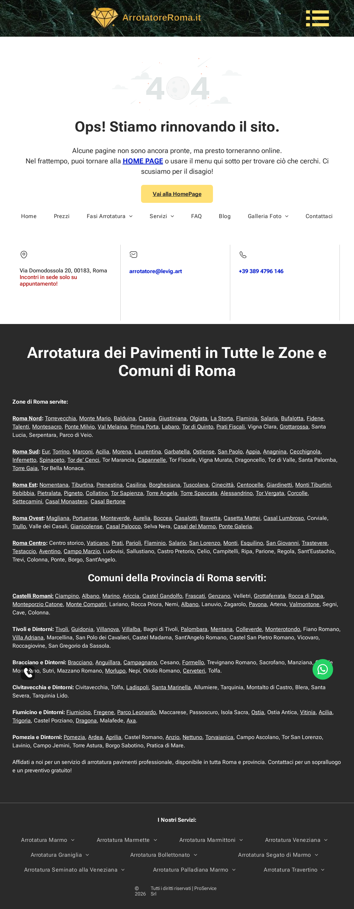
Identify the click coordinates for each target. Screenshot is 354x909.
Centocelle (250, 485)
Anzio (172, 737)
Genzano (219, 596)
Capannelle (152, 460)
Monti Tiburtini (313, 485)
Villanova (107, 629)
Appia (253, 451)
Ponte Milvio (80, 426)
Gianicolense (87, 526)
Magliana (57, 518)
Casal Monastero (66, 501)
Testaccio (24, 551)
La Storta (222, 418)
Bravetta (210, 518)
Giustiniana (173, 418)
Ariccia (131, 596)
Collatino (97, 493)
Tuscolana (195, 485)
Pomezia (74, 737)
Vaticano (98, 543)
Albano (90, 596)
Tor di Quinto (197, 426)
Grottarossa (294, 426)
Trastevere (314, 543)
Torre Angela (161, 493)
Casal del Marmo (195, 526)
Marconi (83, 451)
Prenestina (109, 485)
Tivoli (61, 629)
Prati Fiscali (230, 426)
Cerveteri (194, 670)
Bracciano (80, 662)
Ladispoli (137, 687)
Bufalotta (292, 418)
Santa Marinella (171, 687)
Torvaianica (219, 737)
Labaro (170, 426)
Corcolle (297, 493)
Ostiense (204, 451)
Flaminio (155, 543)
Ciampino (67, 596)
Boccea (162, 518)
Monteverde (115, 518)
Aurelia (141, 518)
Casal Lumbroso (283, 518)
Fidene (315, 418)
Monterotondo (282, 629)
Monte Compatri (86, 604)
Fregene (104, 712)
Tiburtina (82, 485)
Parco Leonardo (136, 712)
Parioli (133, 543)
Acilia (102, 451)
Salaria (269, 418)
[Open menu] (317, 18)
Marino (111, 596)
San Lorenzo (204, 543)
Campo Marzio (82, 551)
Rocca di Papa (305, 596)
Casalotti (186, 518)
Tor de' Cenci (83, 460)
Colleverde (249, 629)
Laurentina (147, 451)
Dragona (86, 720)
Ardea (95, 737)
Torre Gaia (25, 468)
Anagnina (275, 451)
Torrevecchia (60, 418)
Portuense (85, 518)
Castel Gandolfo (162, 596)
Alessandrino (237, 493)
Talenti (20, 426)
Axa (131, 720)
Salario (177, 543)
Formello (193, 662)
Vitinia (308, 712)
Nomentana (53, 485)
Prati (117, 543)
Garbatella (177, 451)
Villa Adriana (28, 637)
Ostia (257, 712)
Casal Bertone (108, 501)
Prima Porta (144, 426)
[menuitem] (29, 216)
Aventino (49, 551)
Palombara (194, 629)
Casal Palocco (123, 526)
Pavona (258, 604)
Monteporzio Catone (37, 604)
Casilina (136, 485)
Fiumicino (78, 712)
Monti (230, 543)
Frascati (195, 596)
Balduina (125, 418)
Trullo (19, 526)
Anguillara (107, 662)
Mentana (222, 629)
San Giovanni (282, 543)
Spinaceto (51, 460)
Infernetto (24, 460)
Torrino (61, 451)
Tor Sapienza (127, 493)
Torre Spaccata (198, 493)
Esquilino (252, 543)
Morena (121, 451)
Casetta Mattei (242, 518)
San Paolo (230, 451)
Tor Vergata (270, 493)
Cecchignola (305, 451)
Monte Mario (95, 418)
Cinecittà (223, 485)
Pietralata (49, 493)
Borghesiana (164, 485)
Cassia (147, 418)
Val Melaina (112, 426)
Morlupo (115, 670)
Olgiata (198, 418)
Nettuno (192, 737)
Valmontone (304, 604)
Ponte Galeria (235, 526)
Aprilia (113, 737)
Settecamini (27, 501)
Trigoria (21, 720)
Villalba (131, 629)
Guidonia (82, 629)
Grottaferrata (269, 596)
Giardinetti (279, 485)
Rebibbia (23, 493)
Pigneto (73, 493)
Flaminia (247, 418)
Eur (45, 451)
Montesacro (47, 426)
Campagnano (140, 662)
